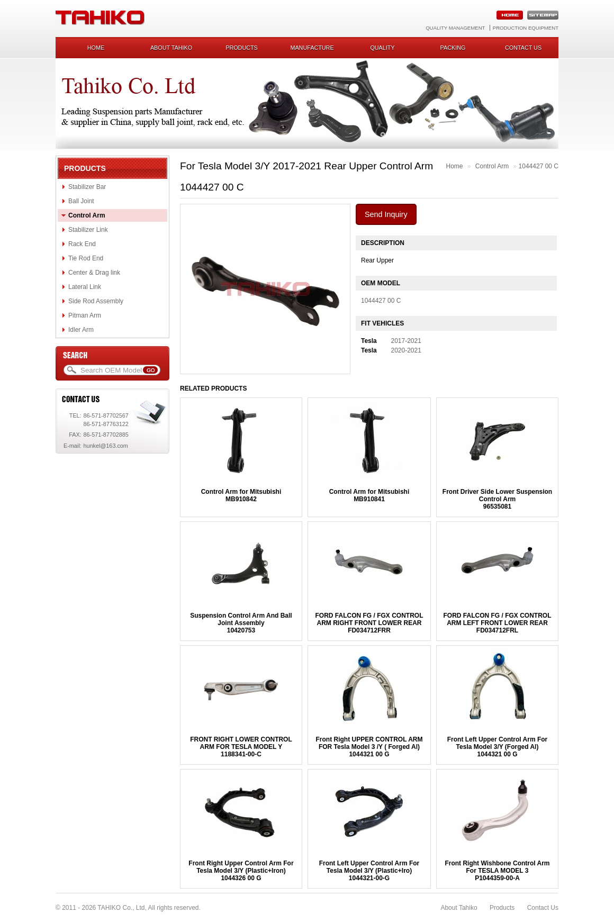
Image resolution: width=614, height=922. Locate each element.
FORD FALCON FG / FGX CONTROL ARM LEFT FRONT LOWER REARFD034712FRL (498, 623)
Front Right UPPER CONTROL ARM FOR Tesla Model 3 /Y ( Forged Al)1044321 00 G (368, 747)
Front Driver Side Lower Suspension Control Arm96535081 (497, 499)
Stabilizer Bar (87, 187)
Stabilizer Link (88, 229)
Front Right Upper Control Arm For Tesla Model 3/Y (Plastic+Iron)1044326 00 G (240, 871)
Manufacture (311, 47)
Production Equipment (525, 28)
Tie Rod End (85, 258)
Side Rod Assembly (95, 301)
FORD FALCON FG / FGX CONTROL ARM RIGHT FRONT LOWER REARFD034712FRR (369, 623)
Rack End (82, 244)
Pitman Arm (84, 315)
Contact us (523, 47)
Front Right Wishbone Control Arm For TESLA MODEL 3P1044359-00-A (497, 871)
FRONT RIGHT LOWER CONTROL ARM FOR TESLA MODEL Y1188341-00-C (241, 747)
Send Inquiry (386, 214)
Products (241, 47)
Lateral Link (84, 287)
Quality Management (455, 28)
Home (95, 47)
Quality (382, 47)
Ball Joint (81, 201)
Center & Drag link (94, 272)
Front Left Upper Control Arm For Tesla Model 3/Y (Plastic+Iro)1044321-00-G (369, 871)
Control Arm (86, 215)
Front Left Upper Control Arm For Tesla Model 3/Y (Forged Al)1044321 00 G (497, 747)
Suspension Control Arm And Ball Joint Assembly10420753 (241, 623)
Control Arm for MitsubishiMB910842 (241, 495)
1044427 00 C (538, 166)
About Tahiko (171, 47)
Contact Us (542, 907)
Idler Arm (81, 329)
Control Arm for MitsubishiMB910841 (369, 495)
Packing (453, 47)
